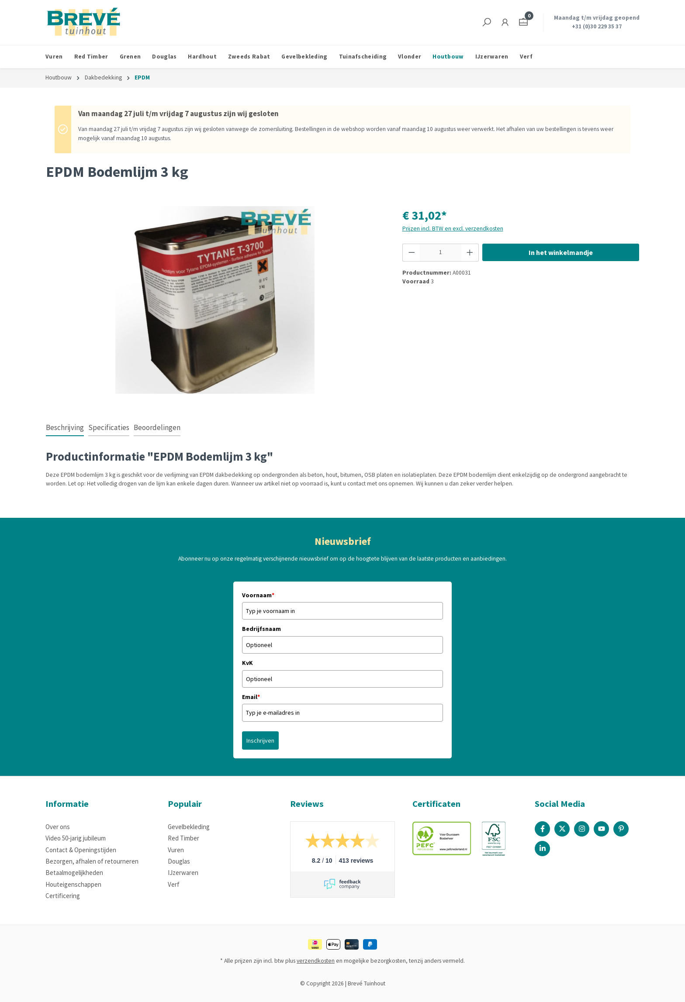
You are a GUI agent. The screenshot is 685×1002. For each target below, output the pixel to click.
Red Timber (183, 838)
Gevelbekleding (189, 827)
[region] (215, 300)
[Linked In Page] (542, 848)
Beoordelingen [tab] (157, 427)
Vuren (176, 850)
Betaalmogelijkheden (74, 872)
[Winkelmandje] (523, 22)
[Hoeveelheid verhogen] (470, 252)
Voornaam (258, 595)
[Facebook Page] (542, 829)
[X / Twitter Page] (562, 829)
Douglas (179, 861)
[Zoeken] (486, 22)
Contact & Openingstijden (80, 850)
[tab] (65, 428)
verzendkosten (316, 960)
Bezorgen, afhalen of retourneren (91, 861)
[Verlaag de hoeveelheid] (411, 252)
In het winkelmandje (561, 252)
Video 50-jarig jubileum (75, 838)
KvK (247, 663)
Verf (174, 884)
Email (251, 697)
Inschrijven (260, 740)
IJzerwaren (183, 872)
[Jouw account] (505, 22)
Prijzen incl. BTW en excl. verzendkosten (452, 228)
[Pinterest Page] (621, 829)
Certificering (62, 896)
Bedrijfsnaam (261, 629)
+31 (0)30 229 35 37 (597, 26)
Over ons (57, 827)
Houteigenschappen (73, 884)
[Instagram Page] (581, 829)
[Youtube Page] (601, 829)
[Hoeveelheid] (440, 252)
